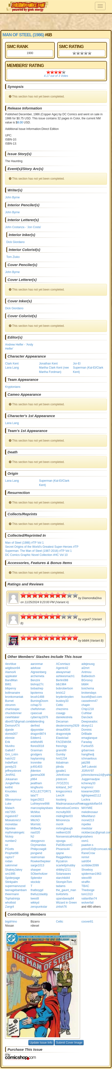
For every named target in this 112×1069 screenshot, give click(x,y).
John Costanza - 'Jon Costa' (23, 227)
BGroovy (87, 680)
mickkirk (36, 816)
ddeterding (37, 721)
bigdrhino (11, 921)
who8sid (10, 902)
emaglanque (89, 738)
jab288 (85, 762)
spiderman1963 (91, 873)
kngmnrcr (87, 787)
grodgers (36, 754)
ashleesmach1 (65, 676)
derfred (35, 725)
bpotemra (37, 692)
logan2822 (37, 799)
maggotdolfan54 (91, 803)
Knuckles (11, 791)
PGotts (9, 849)
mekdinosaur (89, 812)
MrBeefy (36, 828)
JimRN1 (10, 775)
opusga (60, 841)
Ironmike (36, 762)
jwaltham (36, 783)
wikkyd (35, 902)
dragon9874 (38, 733)
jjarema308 (38, 775)
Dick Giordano (15, 242)
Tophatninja (12, 898)
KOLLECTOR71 (41, 791)
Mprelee (10, 828)
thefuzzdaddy (39, 894)
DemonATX (12, 725)
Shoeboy (87, 869)
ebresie (9, 738)
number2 (10, 841)
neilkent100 (63, 832)
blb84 (84, 684)
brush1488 (37, 696)
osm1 (84, 841)
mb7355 (10, 812)
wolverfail (87, 902)
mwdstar (86, 828)
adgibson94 (12, 668)
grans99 (61, 750)
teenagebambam (16, 890)
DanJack (87, 717)
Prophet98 (11, 853)
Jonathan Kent (48, 363)
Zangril (9, 906)
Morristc (36, 824)
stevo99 (86, 878)
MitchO (35, 820)
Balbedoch (88, 676)
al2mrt (85, 668)
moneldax (11, 824)
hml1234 (61, 758)
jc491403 (36, 766)
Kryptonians (12, 387)
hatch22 (10, 758)
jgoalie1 (61, 770)
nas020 (35, 832)
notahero (87, 836)
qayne (60, 853)
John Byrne (12, 197)
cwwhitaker (12, 717)
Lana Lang (12, 367)
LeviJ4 (60, 795)
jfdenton (36, 770)
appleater (11, 676)
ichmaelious (89, 758)
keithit (8, 787)
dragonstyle (63, 733)
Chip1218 (87, 709)
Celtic (59, 705)
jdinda (60, 766)
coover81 (87, 921)
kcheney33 (88, 783)
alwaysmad (63, 672)
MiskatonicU (13, 820)
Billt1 (8, 684)
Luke (8, 803)
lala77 (34, 795)
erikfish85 (37, 742)
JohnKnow (62, 775)
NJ (32, 836)
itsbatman (62, 762)
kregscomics (64, 791)
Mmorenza (63, 820)
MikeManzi (88, 816)
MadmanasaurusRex (69, 803)
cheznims (62, 709)
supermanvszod (15, 886)
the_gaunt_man (66, 890)
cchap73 (36, 705)
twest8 (35, 898)
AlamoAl (10, 672)
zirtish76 (61, 906)
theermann (12, 894)
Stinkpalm (11, 882)
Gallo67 (10, 750)
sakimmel (11, 865)
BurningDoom (39, 701)
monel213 (87, 820)
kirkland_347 (64, 787)
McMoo (35, 812)
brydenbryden (65, 696)
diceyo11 (87, 725)
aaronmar (37, 664)
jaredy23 (10, 766)
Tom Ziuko (12, 257)
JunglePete (12, 783)
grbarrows (87, 750)
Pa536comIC (64, 845)
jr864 (34, 779)
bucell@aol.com (91, 696)
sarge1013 (37, 865)
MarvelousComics (67, 808)
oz (6, 845)
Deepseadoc (89, 721)
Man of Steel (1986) (23, 34)
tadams (60, 886)
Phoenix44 (63, 849)
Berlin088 (62, 680)
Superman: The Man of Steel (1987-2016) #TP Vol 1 (38, 551)
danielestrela (64, 717)
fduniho (9, 746)
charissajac (12, 709)
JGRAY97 (87, 770)
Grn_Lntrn (11, 754)
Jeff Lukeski (89, 766)
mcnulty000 (63, 812)
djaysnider (37, 729)
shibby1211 (63, 869)
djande (9, 729)
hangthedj (87, 754)
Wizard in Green (66, 902)
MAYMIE (87, 808)
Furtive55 (87, 746)
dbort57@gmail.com (18, 721)
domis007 (11, 733)
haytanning (38, 758)
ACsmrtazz (63, 664)
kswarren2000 (90, 791)
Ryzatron (62, 861)
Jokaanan (11, 779)
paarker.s (87, 845)
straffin (85, 882)
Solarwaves (63, 873)
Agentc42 (62, 668)
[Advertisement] (56, 22)
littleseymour (13, 799)
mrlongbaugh (64, 828)
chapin (85, 705)
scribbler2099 (90, 865)
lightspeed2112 (91, 795)
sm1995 (10, 873)
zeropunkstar (39, 906)
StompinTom (64, 882)
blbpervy (10, 688)
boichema (87, 688)
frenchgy (61, 746)
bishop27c (37, 684)
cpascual (36, 713)
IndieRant (11, 762)
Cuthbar (86, 713)
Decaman (62, 721)
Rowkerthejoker (40, 861)
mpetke (86, 824)
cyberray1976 (39, 717)
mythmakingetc (15, 832)
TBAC (85, 886)
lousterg (61, 799)
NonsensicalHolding (68, 836)
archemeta (37, 676)
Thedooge (87, 890)
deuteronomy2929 (67, 725)
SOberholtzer (39, 873)
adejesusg (88, 664)
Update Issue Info (41, 1042)
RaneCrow (88, 853)
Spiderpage (12, 878)
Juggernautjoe (90, 779)
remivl (85, 857)
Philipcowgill (38, 849)
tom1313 (87, 894)
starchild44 (63, 878)
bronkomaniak (14, 696)
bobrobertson (64, 688)
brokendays (88, 692)
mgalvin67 (11, 816)
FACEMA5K (63, 742)
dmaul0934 (63, 729)
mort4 (59, 824)
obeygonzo (38, 841)
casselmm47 (89, 701)
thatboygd (37, 890)
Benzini (35, 680)
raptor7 (9, 857)
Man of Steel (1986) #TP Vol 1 (24, 542)
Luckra (85, 799)
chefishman (38, 709)
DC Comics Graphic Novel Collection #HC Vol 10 (36, 555)
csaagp (60, 713)
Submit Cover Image (69, 1042)
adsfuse (36, 668)
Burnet (9, 701)
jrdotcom (61, 779)
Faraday (86, 742)
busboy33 (62, 701)
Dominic (86, 729)
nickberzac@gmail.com (96, 832)
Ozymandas (38, 845)
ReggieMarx (64, 857)
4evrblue (10, 664)
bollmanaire (12, 692)
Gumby (60, 754)
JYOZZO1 (62, 783)
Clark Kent (12, 363)
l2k (7, 795)
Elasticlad (62, 738)
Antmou (86, 672)
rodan (8, 861)
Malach (9, 808)
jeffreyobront (13, 770)
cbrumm (10, 705)
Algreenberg (38, 672)
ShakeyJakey (13, 869)
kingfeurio (37, 787)
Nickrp (9, 836)
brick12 (60, 692)
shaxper (36, 869)
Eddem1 (36, 738)
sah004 (86, 861)
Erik (7, 742)
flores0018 (37, 746)
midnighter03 (64, 816)
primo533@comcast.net (96, 849)
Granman (37, 750)
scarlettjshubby (65, 865)
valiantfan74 (89, 898)
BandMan (11, 680)
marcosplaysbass (42, 808)
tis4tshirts (62, 894)
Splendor (36, 878)
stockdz (35, 882)
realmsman (38, 857)
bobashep (37, 688)
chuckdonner (13, 713)
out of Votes (56, 76)
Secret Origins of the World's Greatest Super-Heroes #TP (41, 546)
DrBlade (86, 733)
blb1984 (61, 684)
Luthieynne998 (40, 803)
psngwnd (36, 853)
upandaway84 (65, 898)
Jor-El (77, 363)
